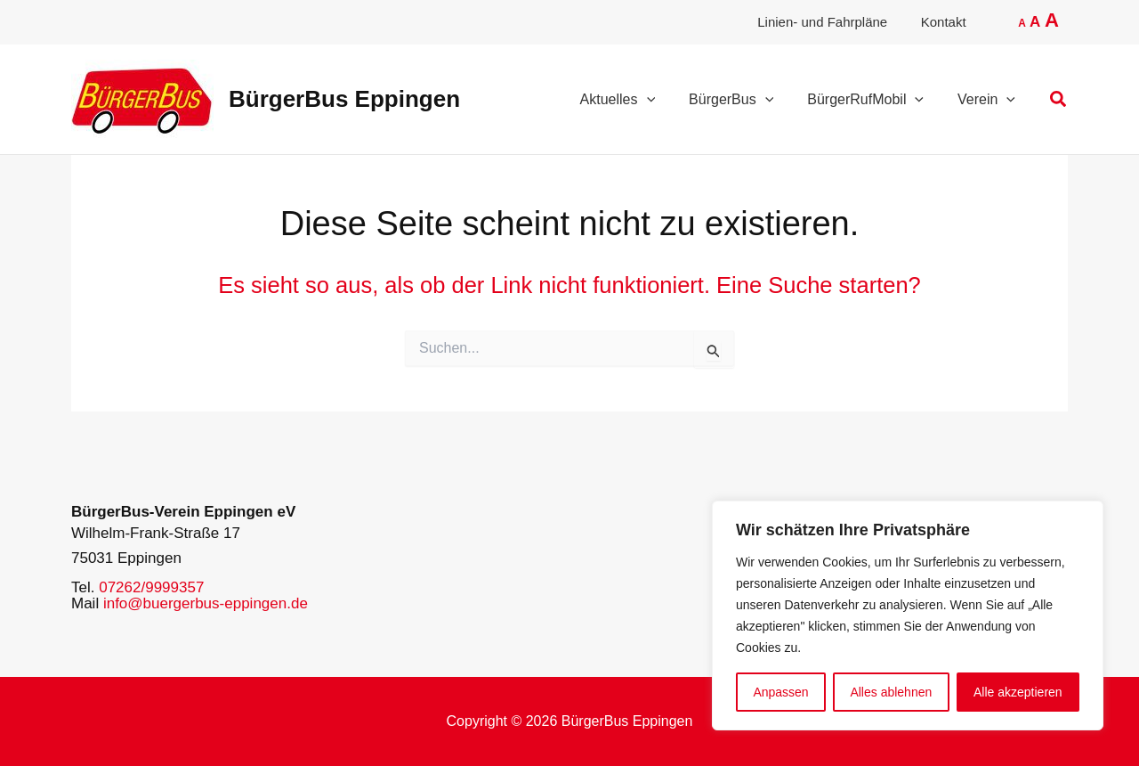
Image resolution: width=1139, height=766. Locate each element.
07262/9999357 (151, 587)
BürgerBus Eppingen (344, 99)
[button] (1059, 99)
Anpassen (780, 692)
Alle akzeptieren (1017, 692)
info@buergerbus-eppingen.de (205, 603)
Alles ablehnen (891, 692)
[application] (666, 99)
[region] (907, 615)
